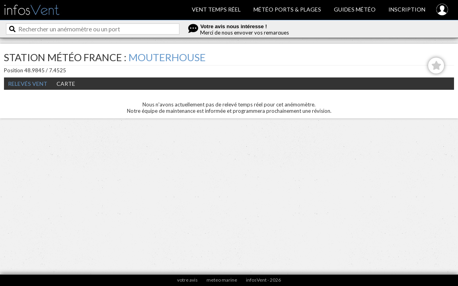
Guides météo (355, 9)
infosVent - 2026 (263, 280)
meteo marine (222, 280)
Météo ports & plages (287, 9)
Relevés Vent (27, 83)
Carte (66, 83)
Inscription (406, 9)
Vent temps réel (216, 9)
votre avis (187, 280)
